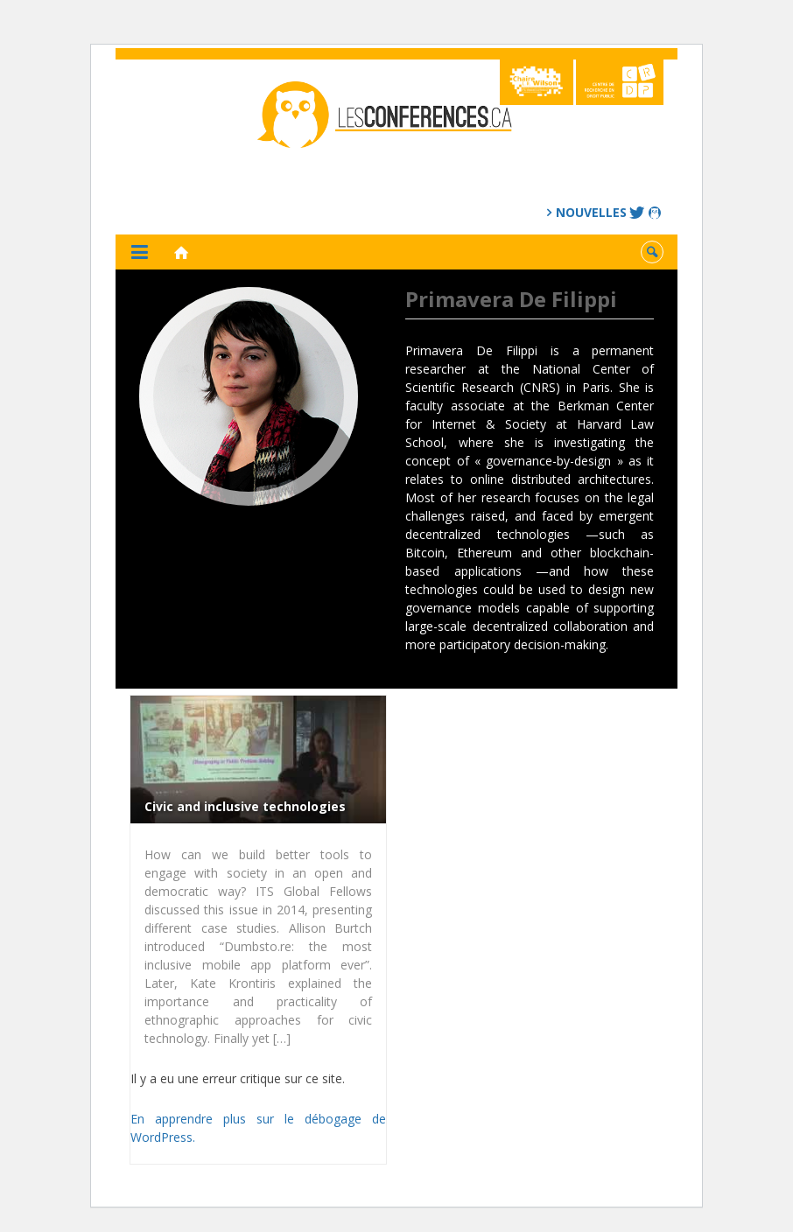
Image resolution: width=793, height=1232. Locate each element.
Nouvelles (591, 212)
